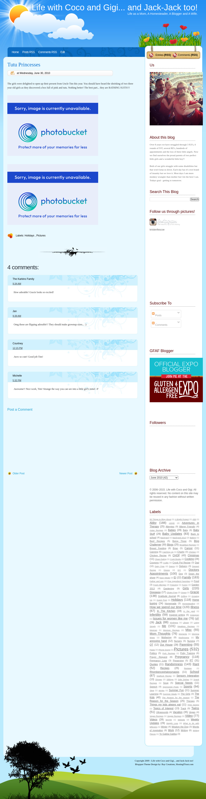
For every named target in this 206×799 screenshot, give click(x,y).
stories (161, 690)
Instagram (194, 615)
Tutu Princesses (23, 64)
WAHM (168, 720)
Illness (194, 607)
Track (183, 708)
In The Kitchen (166, 611)
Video (189, 715)
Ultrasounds (162, 712)
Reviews (187, 668)
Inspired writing (177, 615)
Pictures (40, 235)
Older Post (19, 473)
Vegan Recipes (156, 716)
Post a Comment (19, 409)
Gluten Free (172, 592)
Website (181, 720)
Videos (153, 719)
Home (15, 52)
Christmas (193, 555)
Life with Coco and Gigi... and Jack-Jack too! (115, 7)
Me (164, 626)
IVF (197, 618)
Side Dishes (183, 679)
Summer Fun (176, 690)
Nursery (178, 641)
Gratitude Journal (167, 596)
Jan (15, 311)
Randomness (174, 664)
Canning (154, 552)
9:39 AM (17, 316)
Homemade (171, 603)
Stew (152, 690)
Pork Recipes (168, 653)
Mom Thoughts (160, 633)
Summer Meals (170, 694)
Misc (188, 629)
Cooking (189, 559)
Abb (194, 519)
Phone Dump (164, 650)
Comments (184, 55)
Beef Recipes (157, 541)
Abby (153, 522)
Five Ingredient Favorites (179, 581)
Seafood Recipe (164, 676)
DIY (179, 570)
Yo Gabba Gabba (168, 734)
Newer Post (125, 473)
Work (171, 730)
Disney (167, 570)
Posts (156, 315)
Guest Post (162, 600)
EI (175, 577)
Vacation (177, 712)
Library (186, 622)
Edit (62, 52)
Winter (164, 726)
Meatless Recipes (186, 626)
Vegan (192, 712)
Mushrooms (183, 637)
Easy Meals (165, 577)
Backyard (164, 537)
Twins (195, 708)
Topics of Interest (163, 708)
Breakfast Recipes (188, 545)
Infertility (155, 614)
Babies (172, 530)
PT (191, 660)
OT (151, 644)
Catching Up (167, 552)
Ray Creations (168, 764)
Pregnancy (182, 656)
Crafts (166, 563)
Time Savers (193, 705)
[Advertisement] (38, 442)
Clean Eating (160, 559)
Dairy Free (160, 566)
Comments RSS (47, 52)
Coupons (154, 562)
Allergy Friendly (187, 526)
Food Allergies (159, 585)
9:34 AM (17, 283)
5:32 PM (17, 380)
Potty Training (187, 653)
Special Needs (184, 682)
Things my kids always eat (165, 704)
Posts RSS (28, 52)
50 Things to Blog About (160, 519)
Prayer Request (158, 657)
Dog (181, 573)
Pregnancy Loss (158, 660)
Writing (184, 730)
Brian (175, 548)
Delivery (183, 566)
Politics (153, 653)
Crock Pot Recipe (182, 562)
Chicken (192, 552)
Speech (153, 686)
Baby (185, 530)
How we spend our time (166, 607)
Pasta (152, 650)
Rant (196, 664)
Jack (158, 622)
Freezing (174, 585)
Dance (172, 566)
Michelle (17, 375)
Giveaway (155, 592)
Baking (193, 537)
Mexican (153, 630)
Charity (180, 552)
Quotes (154, 664)
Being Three (179, 541)
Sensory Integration (188, 675)
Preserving (178, 660)
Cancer (189, 548)
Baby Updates (172, 533)
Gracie (194, 592)
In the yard (189, 611)
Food (196, 581)
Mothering (166, 637)
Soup (165, 683)
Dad (197, 562)
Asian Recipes (156, 530)
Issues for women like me (170, 618)
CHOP (176, 555)
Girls (186, 588)
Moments (183, 634)
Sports (188, 686)
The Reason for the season (176, 697)
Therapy (190, 701)
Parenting (186, 644)
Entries (159, 55)
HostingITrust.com (184, 764)
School (194, 671)
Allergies (170, 526)
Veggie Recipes (174, 716)
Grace (183, 592)
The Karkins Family (23, 279)
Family (186, 577)
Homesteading (188, 603)
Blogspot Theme (143, 764)
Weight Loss (172, 723)
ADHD (172, 523)
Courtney (18, 343)
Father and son (157, 581)
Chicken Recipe (158, 555)
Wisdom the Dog (180, 726)
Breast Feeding (158, 548)
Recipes (164, 668)
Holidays (30, 235)
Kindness (174, 622)
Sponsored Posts (171, 687)
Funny (185, 585)
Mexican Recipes (171, 630)
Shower (158, 679)
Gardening (168, 588)
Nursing (191, 641)
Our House (166, 644)
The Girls (185, 694)
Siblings (170, 679)
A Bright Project (182, 519)
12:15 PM (17, 348)
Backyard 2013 (179, 537)
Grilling (184, 596)
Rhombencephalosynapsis (164, 671)
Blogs (170, 544)
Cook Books (175, 559)
